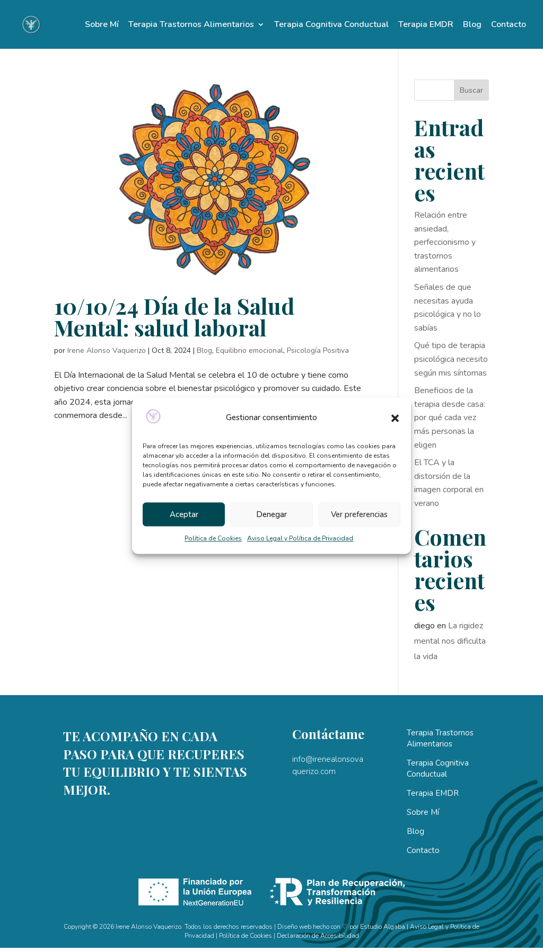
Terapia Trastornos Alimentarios (191, 25)
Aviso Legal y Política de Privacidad (300, 539)
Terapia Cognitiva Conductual (331, 25)
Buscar (471, 90)
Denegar (271, 514)
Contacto (508, 25)
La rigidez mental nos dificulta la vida (450, 641)
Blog (472, 25)
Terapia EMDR (425, 25)
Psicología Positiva (318, 350)
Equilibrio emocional (249, 350)
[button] (395, 418)
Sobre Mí (102, 25)
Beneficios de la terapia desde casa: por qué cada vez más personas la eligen (449, 417)
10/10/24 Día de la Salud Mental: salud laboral (174, 316)
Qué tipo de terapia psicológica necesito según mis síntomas (451, 359)
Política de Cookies (213, 539)
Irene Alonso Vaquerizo (106, 350)
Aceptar (184, 514)
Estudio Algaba (382, 926)
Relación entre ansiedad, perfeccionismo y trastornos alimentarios (445, 242)
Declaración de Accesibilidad (318, 935)
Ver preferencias (359, 514)
